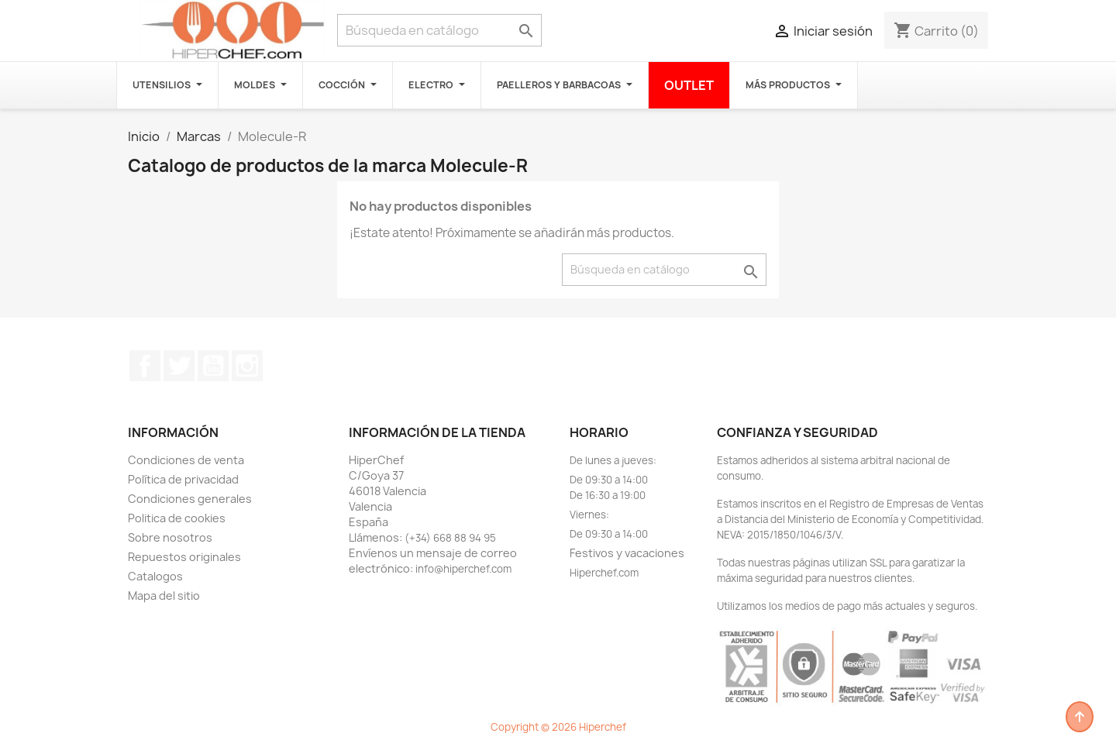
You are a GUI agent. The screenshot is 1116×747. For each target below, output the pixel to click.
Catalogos (155, 576)
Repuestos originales (184, 556)
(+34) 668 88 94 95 (450, 538)
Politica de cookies (177, 518)
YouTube (213, 365)
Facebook (144, 365)
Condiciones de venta (186, 460)
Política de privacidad (183, 479)
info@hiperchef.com (463, 569)
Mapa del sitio (164, 595)
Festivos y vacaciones (627, 553)
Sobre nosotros (170, 537)
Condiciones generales (190, 498)
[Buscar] (439, 30)
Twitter (179, 365)
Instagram (247, 365)
